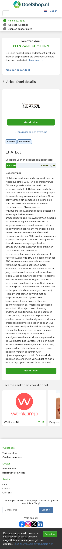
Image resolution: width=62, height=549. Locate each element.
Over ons (7, 492)
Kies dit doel (31, 122)
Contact (6, 488)
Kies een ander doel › (18, 70)
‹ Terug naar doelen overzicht (31, 132)
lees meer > (36, 60)
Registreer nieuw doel (13, 472)
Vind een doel (9, 468)
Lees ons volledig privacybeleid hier (33, 544)
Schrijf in (46, 509)
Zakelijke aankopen (12, 457)
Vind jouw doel (16, 20)
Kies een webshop (18, 25)
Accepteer (50, 534)
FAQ (4, 484)
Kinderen (11, 141)
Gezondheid (24, 141)
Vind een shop (9, 453)
